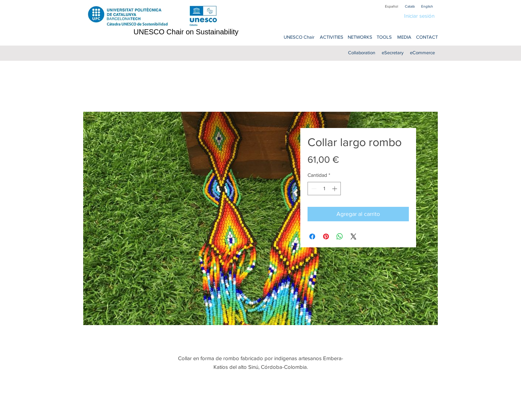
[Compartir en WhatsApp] (339, 236)
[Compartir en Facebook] (312, 236)
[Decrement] (313, 188)
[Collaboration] (361, 52)
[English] (427, 6)
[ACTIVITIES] (331, 37)
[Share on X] (353, 236)
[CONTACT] (427, 37)
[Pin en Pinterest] (326, 236)
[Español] (391, 6)
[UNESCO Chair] (299, 37)
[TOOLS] (384, 37)
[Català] (409, 6)
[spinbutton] (324, 188)
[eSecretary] (392, 52)
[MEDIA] (404, 37)
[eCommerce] (422, 52)
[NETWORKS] (360, 37)
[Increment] (335, 188)
